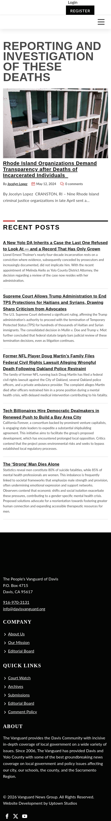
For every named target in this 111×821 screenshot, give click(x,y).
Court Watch (19, 677)
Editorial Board (21, 650)
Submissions (19, 694)
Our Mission (18, 642)
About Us (16, 633)
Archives (15, 686)
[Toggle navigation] (101, 22)
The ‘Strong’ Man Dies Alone (31, 464)
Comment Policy (22, 711)
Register (80, 10)
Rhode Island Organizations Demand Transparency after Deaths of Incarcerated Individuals (50, 169)
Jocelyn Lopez (17, 184)
